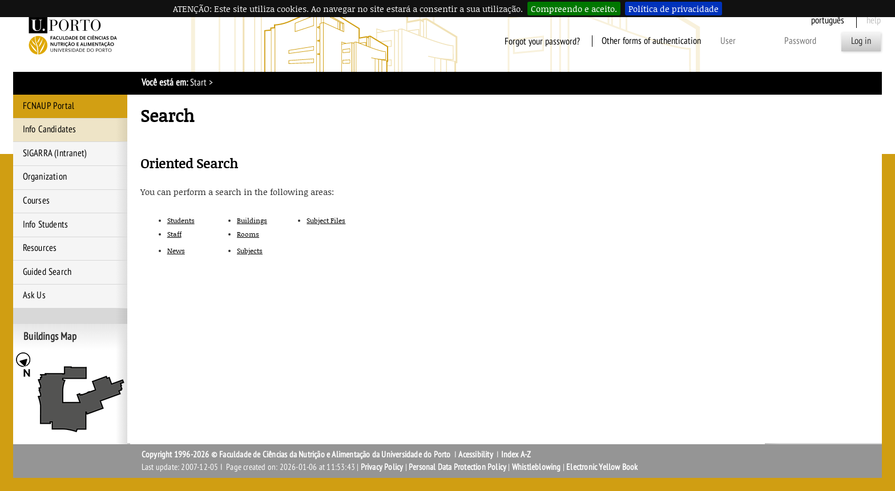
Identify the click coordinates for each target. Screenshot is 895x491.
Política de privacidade (673, 8)
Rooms (248, 234)
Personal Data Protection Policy (457, 467)
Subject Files (326, 220)
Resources (40, 248)
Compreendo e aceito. (574, 8)
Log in (861, 41)
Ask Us (34, 295)
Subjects (250, 250)
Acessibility (475, 454)
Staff (174, 234)
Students (181, 220)
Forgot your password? (542, 41)
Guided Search (47, 272)
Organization (45, 176)
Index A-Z (516, 454)
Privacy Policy (382, 467)
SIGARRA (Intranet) (55, 153)
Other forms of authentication (651, 41)
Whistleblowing (536, 467)
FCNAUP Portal (49, 106)
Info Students (45, 224)
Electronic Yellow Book (602, 467)
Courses (36, 200)
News (176, 250)
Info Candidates (49, 129)
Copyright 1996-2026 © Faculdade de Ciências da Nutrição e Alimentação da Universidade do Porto (297, 454)
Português (827, 20)
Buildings (252, 220)
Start (198, 82)
